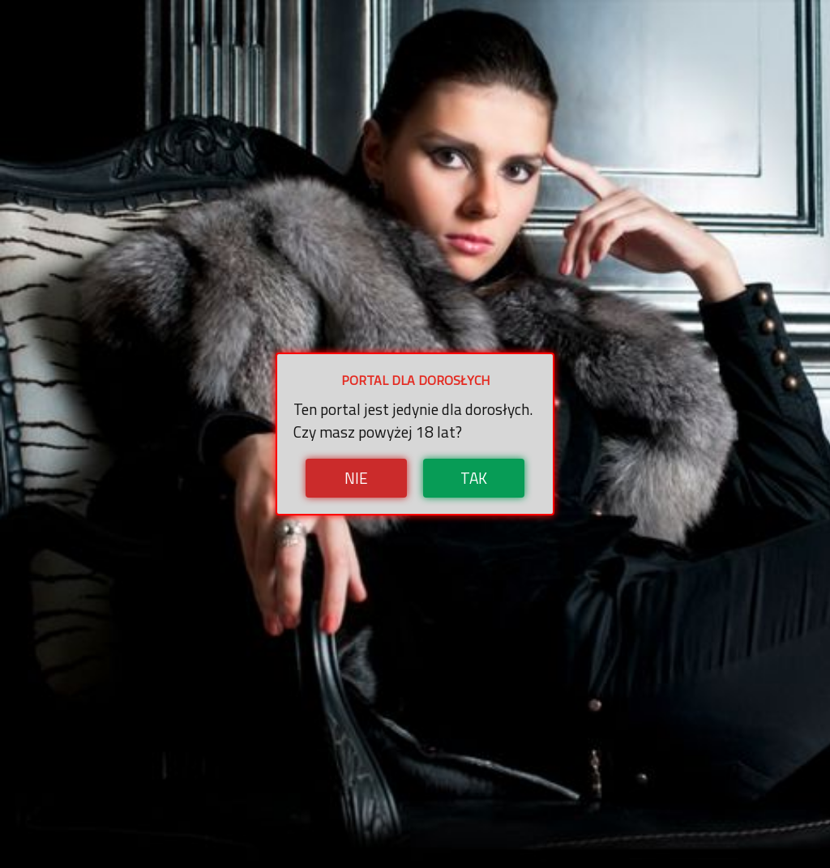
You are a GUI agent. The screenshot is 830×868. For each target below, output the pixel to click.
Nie (356, 478)
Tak (473, 478)
